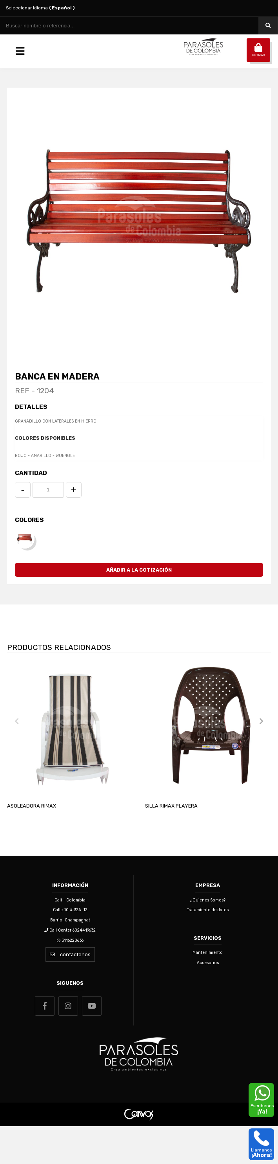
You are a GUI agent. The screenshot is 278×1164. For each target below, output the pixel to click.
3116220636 (70, 978)
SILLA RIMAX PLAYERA (171, 843)
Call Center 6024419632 (70, 967)
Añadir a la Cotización (139, 608)
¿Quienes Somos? (207, 938)
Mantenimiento (208, 990)
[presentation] (17, 759)
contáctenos (70, 992)
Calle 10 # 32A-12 (70, 947)
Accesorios (208, 1000)
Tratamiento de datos (208, 947)
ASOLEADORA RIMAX (31, 843)
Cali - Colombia (70, 938)
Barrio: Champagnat (70, 957)
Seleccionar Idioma (40, 8)
